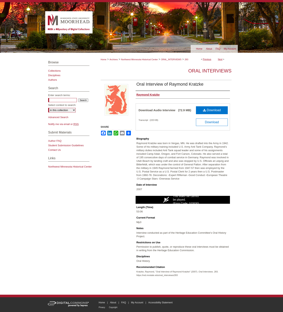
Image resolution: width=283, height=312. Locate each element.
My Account (137, 302)
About (113, 302)
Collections (54, 70)
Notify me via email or (63, 124)
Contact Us (54, 149)
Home (103, 59)
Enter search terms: (59, 95)
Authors (52, 79)
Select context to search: (62, 105)
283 (186, 59)
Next (220, 59)
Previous (207, 59)
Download (212, 110)
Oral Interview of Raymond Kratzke (169, 84)
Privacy (102, 307)
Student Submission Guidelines (66, 145)
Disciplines (54, 75)
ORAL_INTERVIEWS (171, 59)
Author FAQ (55, 140)
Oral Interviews (210, 70)
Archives (113, 59)
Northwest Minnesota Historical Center (139, 59)
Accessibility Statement (160, 302)
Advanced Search (58, 117)
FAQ (123, 302)
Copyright (113, 307)
